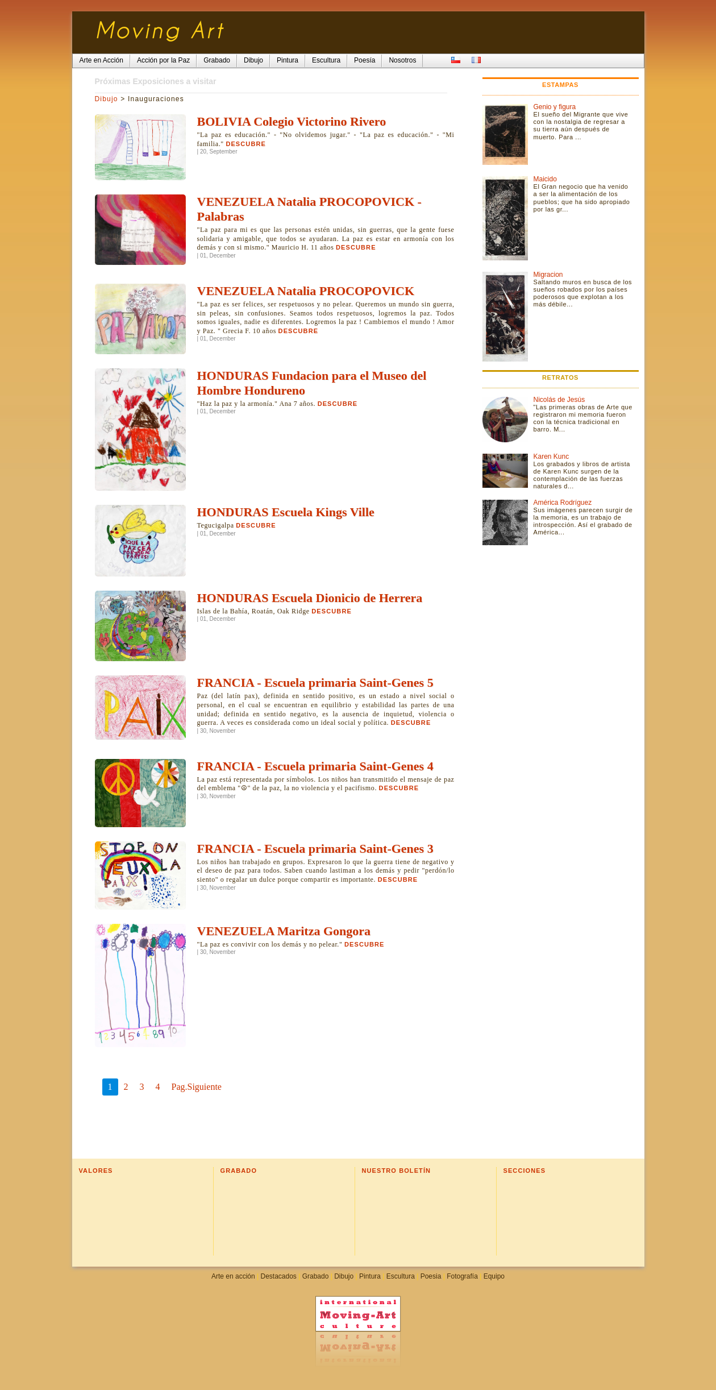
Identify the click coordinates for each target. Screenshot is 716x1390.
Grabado (315, 1276)
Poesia (431, 1276)
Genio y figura (555, 107)
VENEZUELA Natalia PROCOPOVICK (306, 291)
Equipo (494, 1276)
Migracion (548, 275)
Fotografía (462, 1276)
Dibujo (106, 99)
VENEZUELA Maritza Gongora (284, 931)
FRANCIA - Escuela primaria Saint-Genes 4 (315, 766)
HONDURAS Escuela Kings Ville (285, 512)
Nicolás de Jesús (559, 400)
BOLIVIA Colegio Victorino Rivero (291, 121)
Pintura (370, 1276)
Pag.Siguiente (197, 1087)
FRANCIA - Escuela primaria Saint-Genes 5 (315, 682)
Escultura (400, 1276)
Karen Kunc (551, 456)
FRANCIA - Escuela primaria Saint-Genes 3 (315, 848)
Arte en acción (233, 1276)
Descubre (246, 143)
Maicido (545, 179)
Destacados (278, 1276)
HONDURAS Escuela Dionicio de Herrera (310, 598)
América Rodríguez (563, 503)
